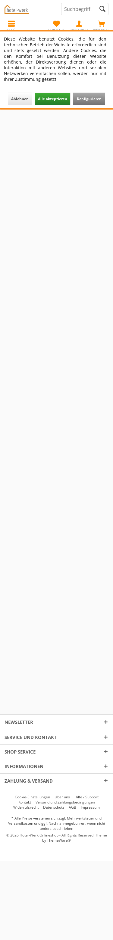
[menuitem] (101, 25)
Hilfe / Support (86, 797)
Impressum (90, 807)
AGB (72, 807)
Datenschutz (53, 807)
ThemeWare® (59, 840)
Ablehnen (20, 98)
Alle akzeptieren (52, 98)
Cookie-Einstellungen (32, 797)
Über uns (62, 797)
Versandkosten (20, 823)
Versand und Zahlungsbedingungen (65, 802)
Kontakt (24, 802)
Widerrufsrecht (26, 807)
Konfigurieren (89, 98)
